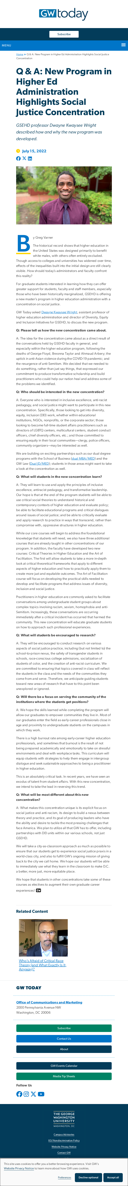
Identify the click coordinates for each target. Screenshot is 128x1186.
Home (19, 54)
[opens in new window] (19, 1096)
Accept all (113, 1177)
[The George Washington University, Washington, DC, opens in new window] (64, 1119)
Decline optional (88, 1177)
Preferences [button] (64, 1177)
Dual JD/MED (39, 463)
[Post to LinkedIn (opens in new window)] (30, 159)
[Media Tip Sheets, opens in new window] (64, 1076)
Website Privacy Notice (19, 1168)
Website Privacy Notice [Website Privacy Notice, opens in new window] (64, 1147)
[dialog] (64, 1172)
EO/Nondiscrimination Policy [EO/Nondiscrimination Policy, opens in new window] (64, 1140)
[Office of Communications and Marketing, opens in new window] (49, 1002)
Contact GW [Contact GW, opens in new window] (64, 1153)
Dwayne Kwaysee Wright (59, 312)
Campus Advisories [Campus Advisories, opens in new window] (64, 1134)
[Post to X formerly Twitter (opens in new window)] (24, 159)
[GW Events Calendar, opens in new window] (64, 1066)
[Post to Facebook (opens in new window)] (18, 159)
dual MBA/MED (83, 458)
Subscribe (64, 34)
